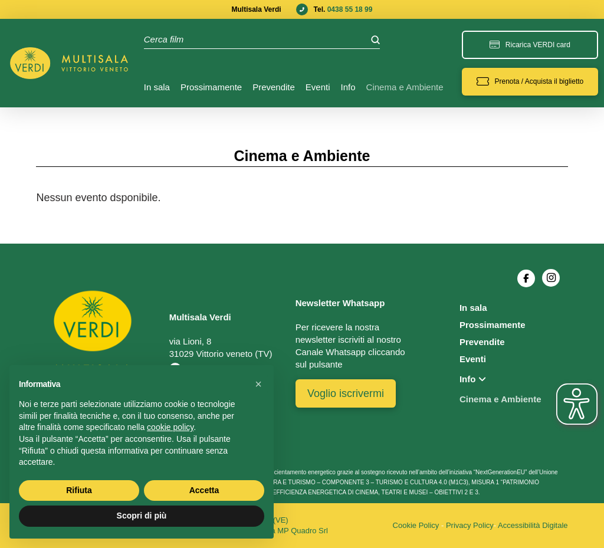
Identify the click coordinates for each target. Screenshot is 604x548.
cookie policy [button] (170, 427)
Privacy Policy (470, 525)
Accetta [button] (204, 490)
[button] (530, 82)
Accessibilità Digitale (533, 525)
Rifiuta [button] (79, 490)
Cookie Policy (416, 525)
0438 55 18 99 (350, 9)
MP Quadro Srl (302, 530)
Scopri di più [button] (142, 515)
